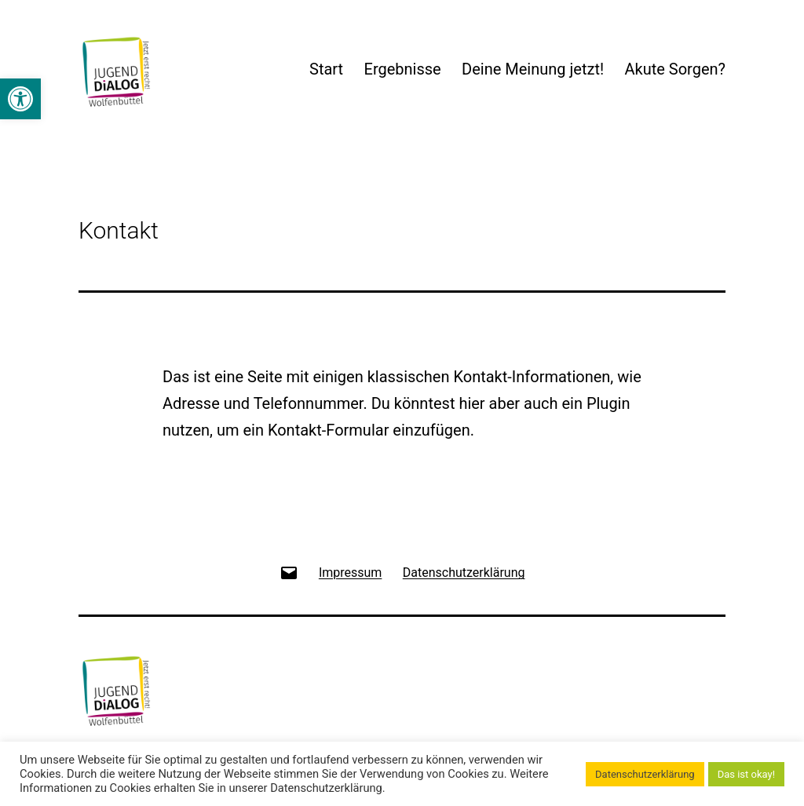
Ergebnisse (402, 69)
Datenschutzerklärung (645, 774)
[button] (20, 98)
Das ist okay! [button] (746, 774)
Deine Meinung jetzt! (533, 69)
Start (326, 69)
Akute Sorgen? (674, 69)
